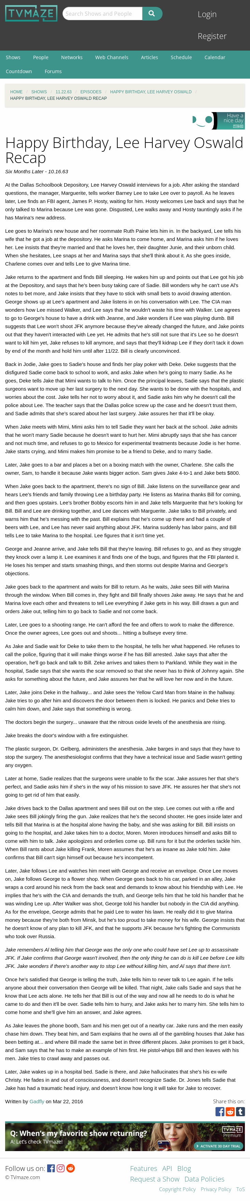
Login (207, 14)
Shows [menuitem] (13, 57)
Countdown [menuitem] (19, 71)
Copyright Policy (177, 1189)
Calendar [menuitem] (215, 57)
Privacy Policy (216, 1189)
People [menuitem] (40, 57)
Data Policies (204, 1180)
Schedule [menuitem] (181, 57)
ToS (240, 1189)
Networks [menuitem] (72, 57)
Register (212, 36)
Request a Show (154, 1180)
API (167, 1169)
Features (143, 1169)
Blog (184, 1169)
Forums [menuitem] (53, 71)
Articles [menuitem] (149, 57)
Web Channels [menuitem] (111, 57)
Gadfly (36, 1101)
